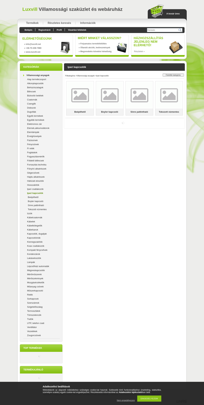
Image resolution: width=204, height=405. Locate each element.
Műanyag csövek (35, 286)
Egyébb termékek (35, 120)
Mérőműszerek (34, 274)
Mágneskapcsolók (36, 270)
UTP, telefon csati (35, 323)
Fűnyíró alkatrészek (36, 168)
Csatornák (32, 99)
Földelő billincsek (35, 160)
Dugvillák (31, 112)
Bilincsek (31, 91)
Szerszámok (33, 303)
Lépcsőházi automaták (38, 266)
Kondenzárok (33, 254)
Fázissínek (32, 140)
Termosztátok (33, 311)
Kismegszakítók (35, 242)
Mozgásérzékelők (35, 282)
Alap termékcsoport (36, 79)
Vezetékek (32, 331)
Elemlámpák (33, 132)
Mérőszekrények (35, 278)
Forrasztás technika (36, 164)
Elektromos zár (34, 124)
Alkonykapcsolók (35, 83)
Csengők (31, 103)
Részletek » (139, 51)
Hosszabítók (33, 185)
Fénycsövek (33, 144)
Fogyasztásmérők (36, 156)
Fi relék (30, 148)
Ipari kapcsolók (35, 193)
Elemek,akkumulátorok (38, 128)
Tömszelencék (34, 315)
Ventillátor (32, 327)
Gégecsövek (33, 173)
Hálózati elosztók (35, 181)
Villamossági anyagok (37, 75)
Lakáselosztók (34, 258)
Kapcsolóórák (33, 238)
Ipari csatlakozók (35, 189)
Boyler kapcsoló (35, 201)
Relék (30, 294)
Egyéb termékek (35, 116)
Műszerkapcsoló (35, 290)
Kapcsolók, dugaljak (37, 233)
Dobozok (31, 107)
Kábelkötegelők (34, 225)
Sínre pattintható (36, 205)
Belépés (28, 30)
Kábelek (31, 221)
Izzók (29, 213)
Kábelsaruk (32, 229)
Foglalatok (32, 152)
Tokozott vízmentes (37, 209)
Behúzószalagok (35, 87)
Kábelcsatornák (34, 217)
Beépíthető (33, 197)
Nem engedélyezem (126, 400)
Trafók (30, 319)
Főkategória (70, 76)
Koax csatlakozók (35, 246)
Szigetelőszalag (35, 307)
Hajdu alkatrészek (36, 177)
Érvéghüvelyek (34, 136)
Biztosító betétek (35, 95)
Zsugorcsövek (34, 335)
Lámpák (31, 262)
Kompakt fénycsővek (37, 250)
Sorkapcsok (33, 298)
